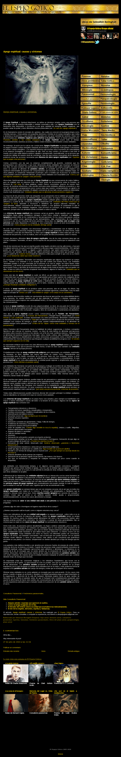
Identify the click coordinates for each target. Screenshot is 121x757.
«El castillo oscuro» (36, 663)
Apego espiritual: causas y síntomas (22, 51)
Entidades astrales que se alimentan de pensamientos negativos (49, 192)
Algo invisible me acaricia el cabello (56, 449)
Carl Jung (17, 184)
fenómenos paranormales (38, 620)
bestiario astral (55, 618)
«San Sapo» (58, 663)
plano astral (7, 622)
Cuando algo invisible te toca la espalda (41, 427)
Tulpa (34, 319)
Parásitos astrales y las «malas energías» (21, 140)
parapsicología (73, 620)
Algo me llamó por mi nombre (35, 416)
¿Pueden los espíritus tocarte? (42, 441)
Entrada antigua (73, 651)
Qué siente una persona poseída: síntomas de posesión (57, 389)
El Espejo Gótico (64, 612)
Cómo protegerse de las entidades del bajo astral (32, 225)
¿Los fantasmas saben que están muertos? (23, 256)
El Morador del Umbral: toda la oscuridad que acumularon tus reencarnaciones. (37, 607)
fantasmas (24, 620)
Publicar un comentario (12, 647)
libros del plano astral (57, 620)
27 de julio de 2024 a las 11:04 (17, 642)
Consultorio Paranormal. (12, 593)
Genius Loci (23, 292)
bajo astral (45, 618)
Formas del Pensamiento (38, 316)
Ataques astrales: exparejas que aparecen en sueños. (28, 603)
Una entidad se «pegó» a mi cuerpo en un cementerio (52, 292)
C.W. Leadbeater (17, 318)
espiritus (16, 620)
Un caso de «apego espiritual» (64, 128)
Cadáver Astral (24, 254)
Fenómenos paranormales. (33, 593)
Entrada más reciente (11, 651)
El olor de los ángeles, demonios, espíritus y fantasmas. (29, 609)
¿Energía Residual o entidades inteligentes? (19, 285)
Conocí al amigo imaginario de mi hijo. (22, 605)
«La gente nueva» (12, 663)
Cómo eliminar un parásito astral (26, 362)
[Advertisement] (22, 32)
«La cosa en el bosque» (14, 691)
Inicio (43, 651)
